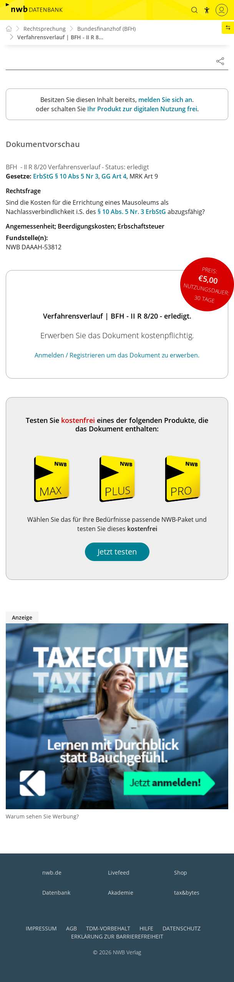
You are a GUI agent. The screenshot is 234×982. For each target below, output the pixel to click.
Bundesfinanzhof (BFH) (106, 28)
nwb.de (51, 872)
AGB (71, 928)
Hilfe (146, 928)
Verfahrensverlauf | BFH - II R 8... (60, 37)
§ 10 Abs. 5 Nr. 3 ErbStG (132, 211)
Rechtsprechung (44, 28)
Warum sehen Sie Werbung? (42, 816)
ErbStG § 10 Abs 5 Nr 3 (65, 176)
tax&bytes (186, 892)
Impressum (41, 928)
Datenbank (56, 892)
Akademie (120, 892)
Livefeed (118, 872)
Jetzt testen (117, 551)
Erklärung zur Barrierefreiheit (117, 936)
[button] (194, 10)
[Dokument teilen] (220, 61)
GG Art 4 (113, 176)
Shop (180, 872)
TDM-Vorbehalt (108, 928)
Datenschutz (182, 928)
